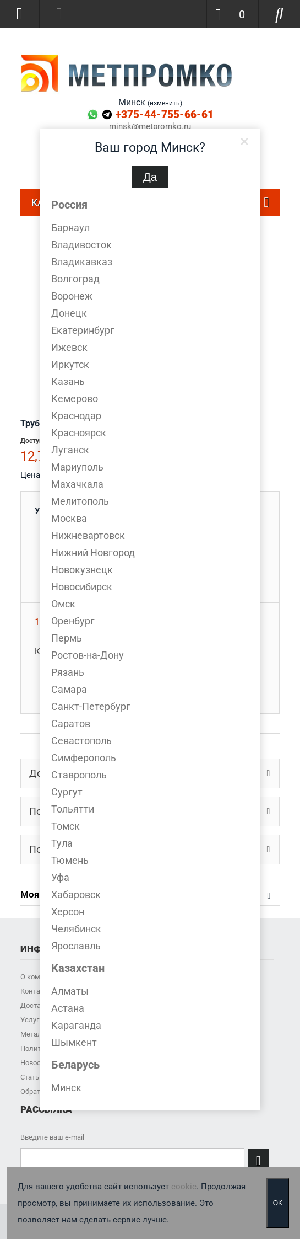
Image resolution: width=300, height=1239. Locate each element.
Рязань (67, 672)
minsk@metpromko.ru (150, 126)
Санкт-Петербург (90, 706)
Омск (63, 604)
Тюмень (70, 860)
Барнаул (70, 227)
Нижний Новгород (93, 552)
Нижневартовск (88, 535)
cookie (184, 1187)
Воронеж (71, 296)
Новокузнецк (82, 569)
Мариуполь (77, 467)
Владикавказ (81, 262)
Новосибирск (81, 586)
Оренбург (73, 621)
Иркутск (70, 364)
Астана (67, 1008)
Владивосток (81, 244)
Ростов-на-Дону (87, 655)
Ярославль (76, 946)
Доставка (36, 1005)
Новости (34, 1062)
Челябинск (76, 928)
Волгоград (75, 279)
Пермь (66, 638)
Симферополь (83, 757)
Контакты (36, 991)
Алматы (70, 991)
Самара (69, 689)
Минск (66, 1087)
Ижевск (69, 347)
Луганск (70, 450)
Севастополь (81, 740)
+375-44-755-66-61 (165, 114)
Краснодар (76, 415)
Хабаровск (76, 894)
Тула (62, 843)
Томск (65, 826)
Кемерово (74, 398)
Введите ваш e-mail (52, 1137)
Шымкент (74, 1042)
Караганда (76, 1025)
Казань (68, 381)
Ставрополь (79, 775)
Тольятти (72, 809)
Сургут (67, 792)
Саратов (70, 723)
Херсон (67, 911)
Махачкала (77, 484)
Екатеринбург (82, 330)
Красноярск (78, 433)
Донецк (69, 313)
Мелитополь (80, 501)
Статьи (31, 1077)
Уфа (60, 877)
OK (277, 1203)
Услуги (31, 1019)
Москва (69, 518)
